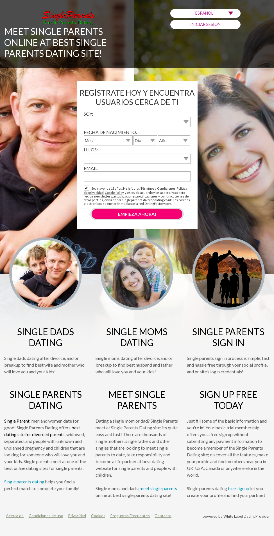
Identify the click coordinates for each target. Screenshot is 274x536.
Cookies (98, 515)
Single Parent (17, 420)
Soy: (88, 113)
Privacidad (77, 515)
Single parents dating (24, 481)
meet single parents (158, 488)
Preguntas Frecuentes (130, 515)
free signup (238, 488)
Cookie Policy (114, 192)
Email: (91, 168)
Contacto (163, 515)
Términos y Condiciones (158, 188)
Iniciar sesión (205, 24)
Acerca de (15, 515)
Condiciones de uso (46, 515)
